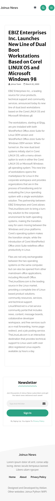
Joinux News (9, 8)
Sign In (28, 412)
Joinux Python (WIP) (36, 491)
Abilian (43, 487)
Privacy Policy (38, 421)
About (23, 477)
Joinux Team (14, 84)
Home (12, 477)
